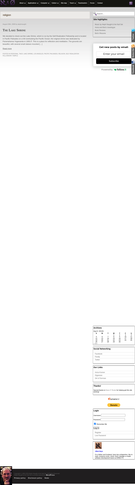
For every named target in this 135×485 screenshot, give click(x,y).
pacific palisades (51, 54)
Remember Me (100, 424)
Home (47, 478)
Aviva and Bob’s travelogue (105, 27)
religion (61, 54)
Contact (100, 3)
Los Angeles (38, 54)
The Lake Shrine (14, 30)
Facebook (98, 354)
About (22, 3)
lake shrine (28, 54)
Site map (64, 3)
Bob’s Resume (100, 33)
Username (97, 415)
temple (15, 56)
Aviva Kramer (100, 372)
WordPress (50, 475)
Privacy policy (20, 478)
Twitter (97, 360)
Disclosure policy (35, 478)
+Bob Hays (99, 451)
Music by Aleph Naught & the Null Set (109, 24)
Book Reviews (100, 30)
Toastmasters (82, 3)
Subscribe (114, 61)
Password (96, 419)
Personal (14, 54)
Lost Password (100, 435)
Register (98, 433)
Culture (54, 3)
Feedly (97, 357)
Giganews (98, 375)
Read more (7, 49)
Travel (72, 3)
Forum (92, 3)
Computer (44, 3)
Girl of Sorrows (100, 378)
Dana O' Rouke (111, 390)
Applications (32, 3)
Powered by (113, 69)
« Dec (95, 343)
